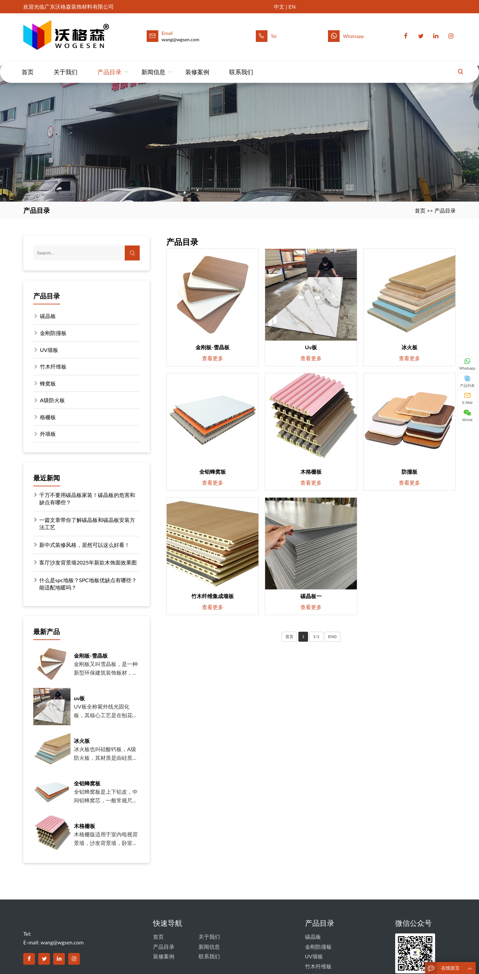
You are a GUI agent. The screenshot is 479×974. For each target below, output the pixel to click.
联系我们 (241, 65)
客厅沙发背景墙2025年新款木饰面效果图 (85, 562)
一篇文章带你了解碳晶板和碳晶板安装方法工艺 (84, 523)
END (332, 636)
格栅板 (48, 417)
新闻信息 (153, 65)
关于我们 (66, 65)
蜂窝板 (48, 383)
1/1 (316, 636)
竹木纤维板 (53, 366)
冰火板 (82, 740)
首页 (28, 65)
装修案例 (197, 65)
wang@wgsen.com (62, 942)
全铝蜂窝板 (87, 783)
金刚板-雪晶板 (91, 655)
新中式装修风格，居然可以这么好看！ (81, 545)
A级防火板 (52, 400)
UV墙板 (49, 350)
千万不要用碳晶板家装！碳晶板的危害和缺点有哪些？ (84, 498)
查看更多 (212, 358)
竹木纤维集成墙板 (212, 596)
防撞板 (409, 471)
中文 (279, 6)
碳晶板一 (311, 596)
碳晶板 (48, 316)
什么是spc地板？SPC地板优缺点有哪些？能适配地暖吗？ (85, 583)
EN (291, 6)
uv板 (79, 698)
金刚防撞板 (53, 333)
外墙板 (48, 433)
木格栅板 (84, 826)
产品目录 (109, 65)
